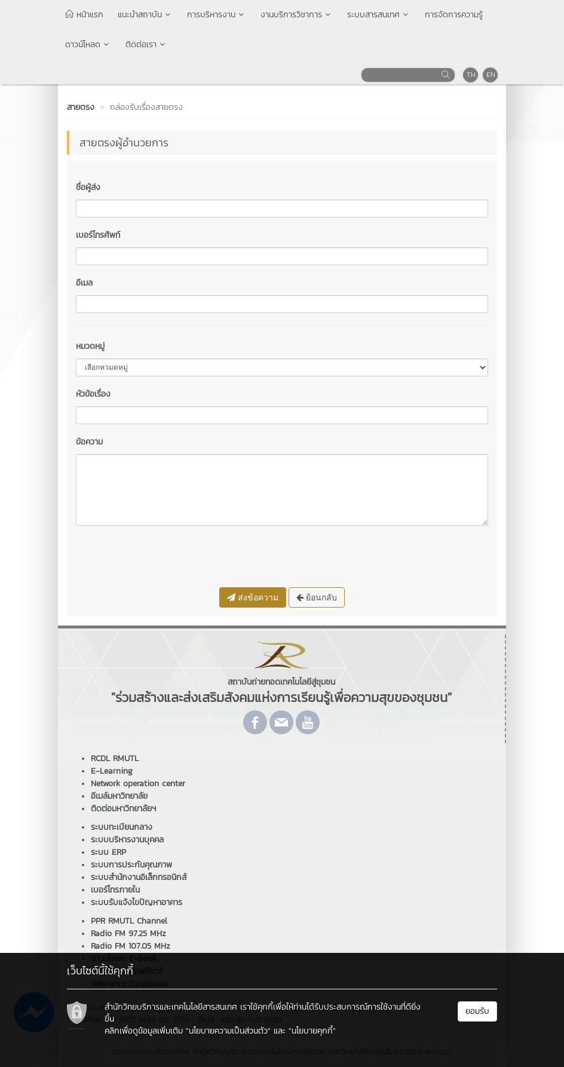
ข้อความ (89, 442)
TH (471, 74)
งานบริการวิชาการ (296, 14)
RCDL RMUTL (115, 758)
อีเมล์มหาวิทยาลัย (119, 796)
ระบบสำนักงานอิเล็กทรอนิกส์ (138, 877)
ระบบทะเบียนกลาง (121, 827)
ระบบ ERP (108, 852)
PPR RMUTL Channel (129, 921)
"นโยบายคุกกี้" (312, 1031)
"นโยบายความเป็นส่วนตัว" (228, 1031)
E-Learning (112, 771)
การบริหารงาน (216, 14)
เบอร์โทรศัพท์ (98, 235)
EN (490, 74)
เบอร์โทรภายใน (115, 890)
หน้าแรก (84, 14)
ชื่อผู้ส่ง (88, 187)
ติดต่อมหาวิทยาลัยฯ (123, 808)
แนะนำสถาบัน (145, 14)
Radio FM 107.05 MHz (130, 946)
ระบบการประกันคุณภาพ (131, 864)
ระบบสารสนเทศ (378, 14)
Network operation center (138, 783)
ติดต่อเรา (146, 44)
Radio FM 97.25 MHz (128, 933)
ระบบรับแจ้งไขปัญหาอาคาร (136, 902)
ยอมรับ (477, 1011)
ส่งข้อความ (252, 597)
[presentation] (167, 558)
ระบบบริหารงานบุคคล (127, 839)
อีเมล (84, 283)
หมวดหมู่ (90, 346)
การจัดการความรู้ (454, 14)
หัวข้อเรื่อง (93, 394)
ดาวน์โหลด (88, 44)
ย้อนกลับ (316, 597)
